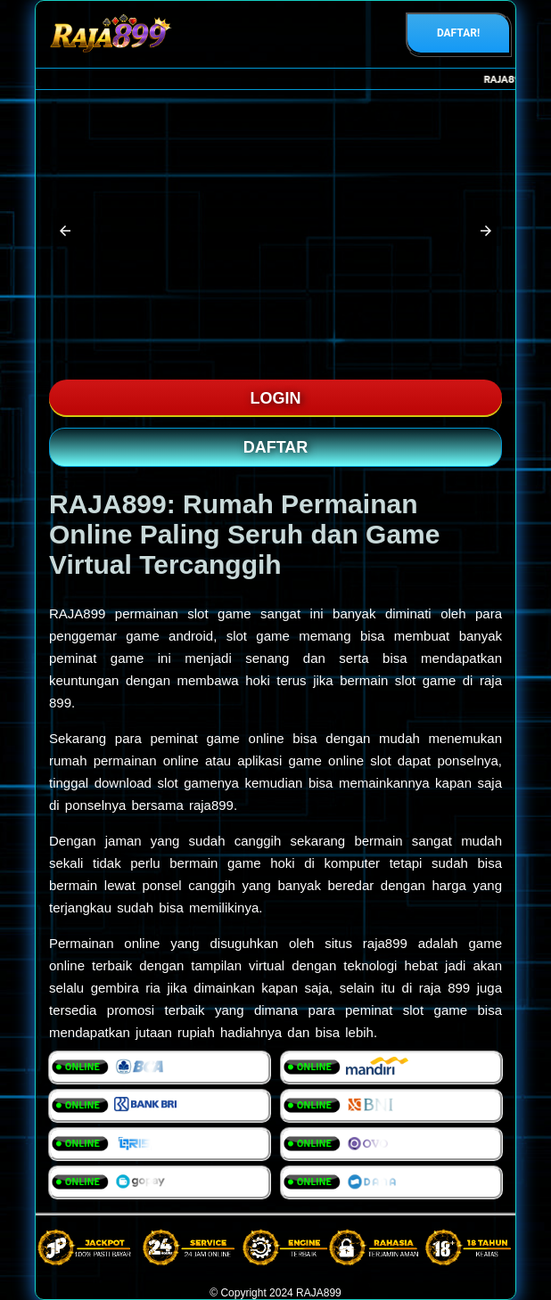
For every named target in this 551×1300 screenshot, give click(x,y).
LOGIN (276, 398)
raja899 (385, 943)
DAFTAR (275, 447)
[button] (65, 231)
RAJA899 (77, 613)
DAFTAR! (458, 33)
